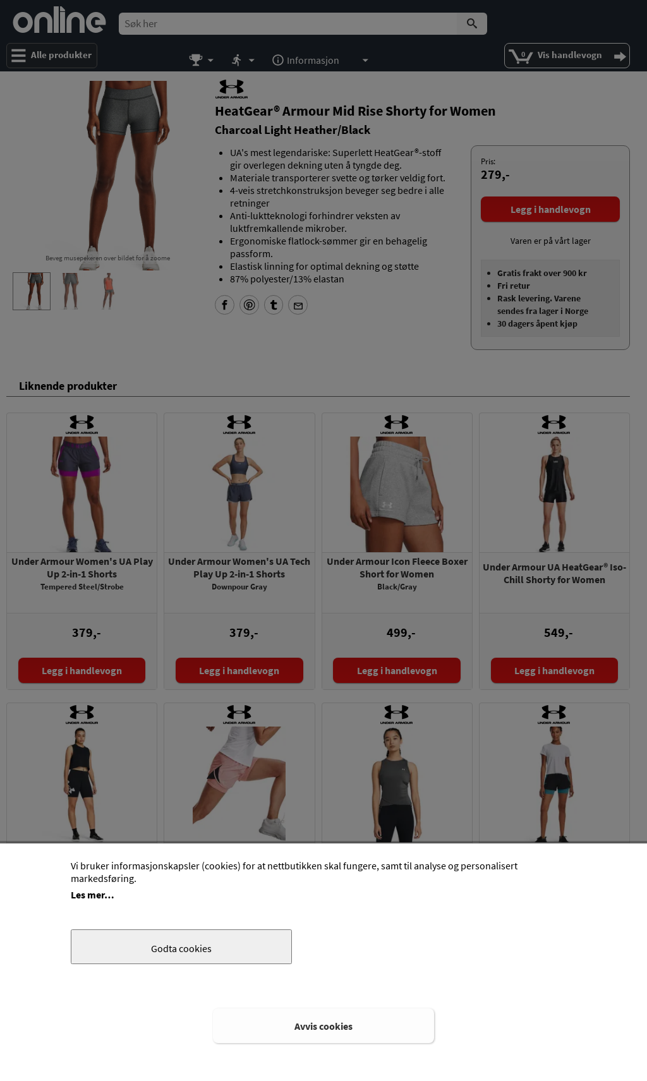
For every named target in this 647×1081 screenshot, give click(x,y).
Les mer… (92, 894)
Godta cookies (181, 948)
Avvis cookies (323, 1026)
